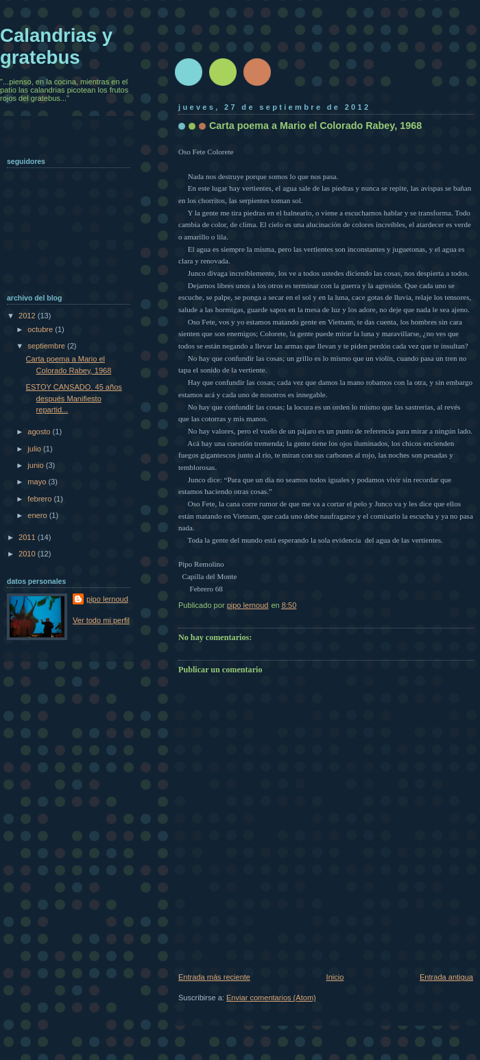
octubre (41, 329)
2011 (28, 537)
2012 (28, 315)
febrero (40, 499)
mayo (37, 482)
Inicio (335, 977)
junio (36, 465)
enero (38, 515)
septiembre (47, 346)
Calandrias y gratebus (56, 46)
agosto (39, 431)
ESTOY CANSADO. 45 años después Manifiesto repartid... (74, 398)
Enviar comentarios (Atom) (271, 997)
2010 (28, 554)
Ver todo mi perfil (101, 620)
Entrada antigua (446, 977)
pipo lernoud (107, 599)
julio (35, 449)
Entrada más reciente (214, 977)
